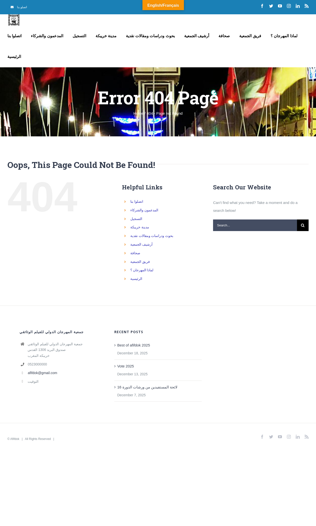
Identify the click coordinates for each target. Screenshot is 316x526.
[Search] (303, 225)
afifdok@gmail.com (42, 373)
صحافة (135, 253)
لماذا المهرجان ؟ (142, 270)
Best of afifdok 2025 (133, 345)
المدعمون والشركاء (144, 210)
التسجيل (136, 219)
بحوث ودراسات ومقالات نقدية (152, 236)
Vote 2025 (125, 366)
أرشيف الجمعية (141, 244)
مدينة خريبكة (139, 227)
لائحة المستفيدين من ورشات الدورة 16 (147, 387)
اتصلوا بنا (136, 201)
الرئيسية (136, 279)
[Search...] (255, 225)
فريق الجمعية (140, 262)
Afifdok (15, 439)
